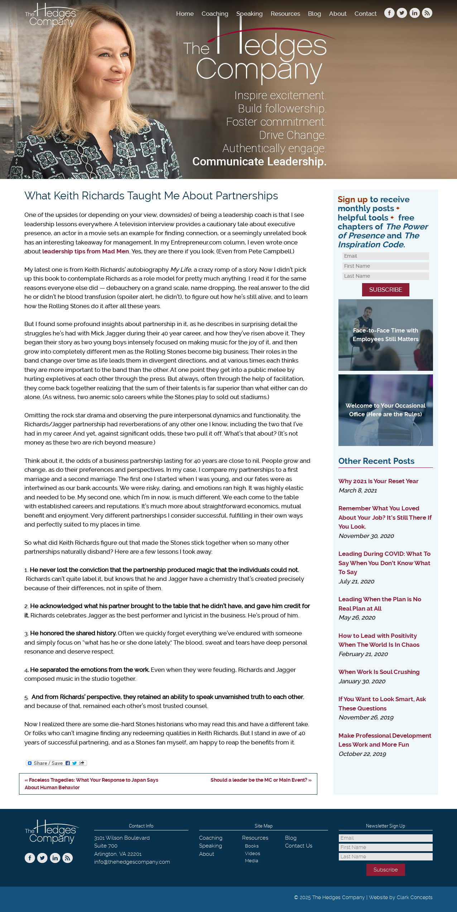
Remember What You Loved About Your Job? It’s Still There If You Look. (385, 517)
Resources (285, 13)
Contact (366, 13)
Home (185, 13)
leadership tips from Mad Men (85, 251)
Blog (314, 13)
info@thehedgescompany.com (132, 862)
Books (252, 846)
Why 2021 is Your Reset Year (378, 481)
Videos (252, 853)
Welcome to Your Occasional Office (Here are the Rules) (385, 410)
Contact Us (298, 846)
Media (251, 860)
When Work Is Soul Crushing (379, 671)
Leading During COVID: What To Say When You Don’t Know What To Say (384, 563)
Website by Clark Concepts (401, 897)
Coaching (215, 13)
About (338, 13)
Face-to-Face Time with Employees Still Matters (386, 335)
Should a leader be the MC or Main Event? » (261, 780)
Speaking (249, 13)
